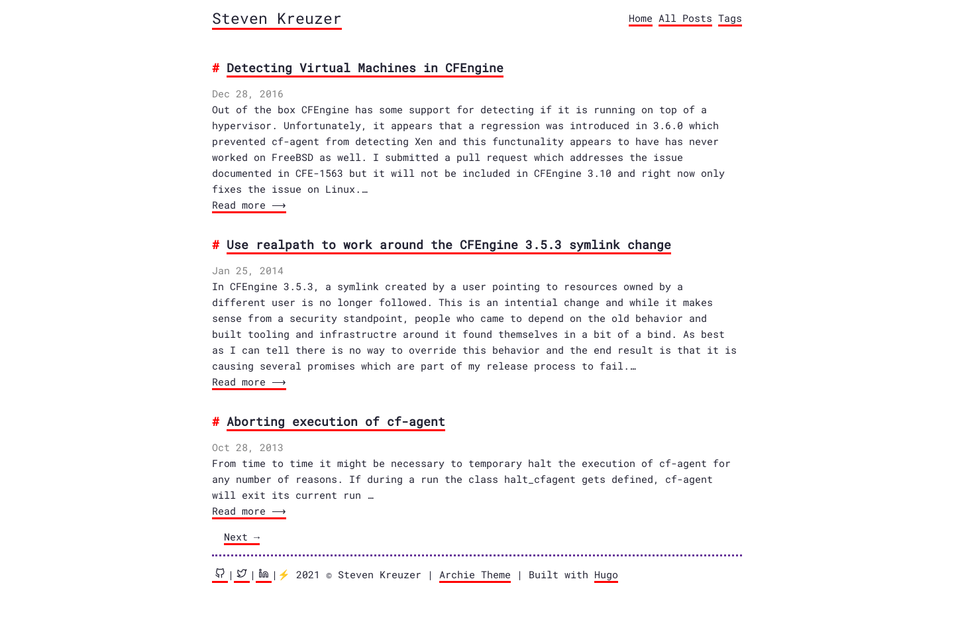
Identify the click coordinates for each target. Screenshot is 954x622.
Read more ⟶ (248, 204)
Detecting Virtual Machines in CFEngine (365, 68)
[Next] (242, 537)
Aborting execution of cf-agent (336, 421)
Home (641, 18)
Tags (730, 18)
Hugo (606, 574)
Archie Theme (475, 574)
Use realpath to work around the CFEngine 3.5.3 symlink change (449, 244)
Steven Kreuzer (277, 18)
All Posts (685, 18)
